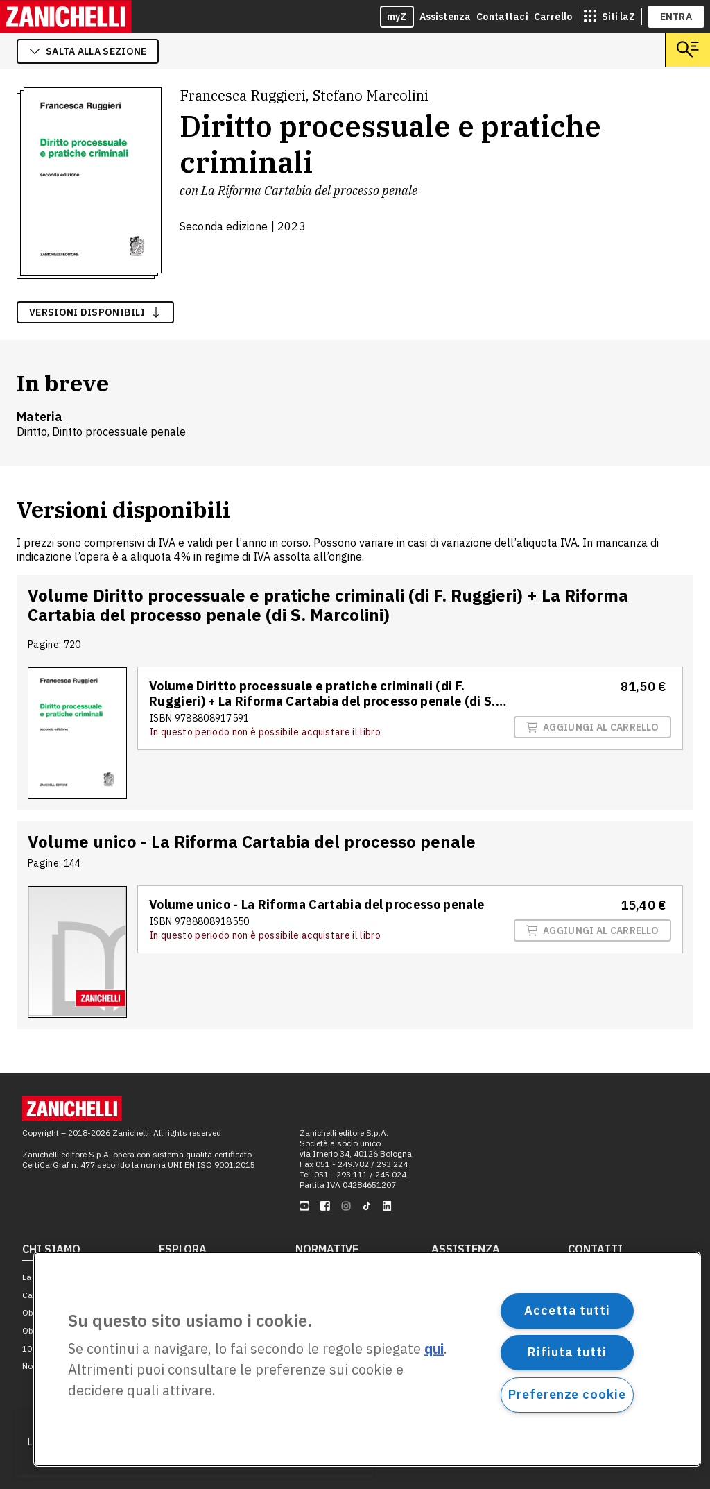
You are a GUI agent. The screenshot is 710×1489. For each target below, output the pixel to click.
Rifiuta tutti (567, 1352)
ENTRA (676, 16)
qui (434, 1349)
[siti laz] (609, 17)
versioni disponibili (95, 312)
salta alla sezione (87, 51)
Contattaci (502, 16)
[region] (367, 1359)
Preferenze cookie (566, 1394)
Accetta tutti (567, 1310)
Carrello (553, 16)
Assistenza (445, 16)
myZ (397, 16)
